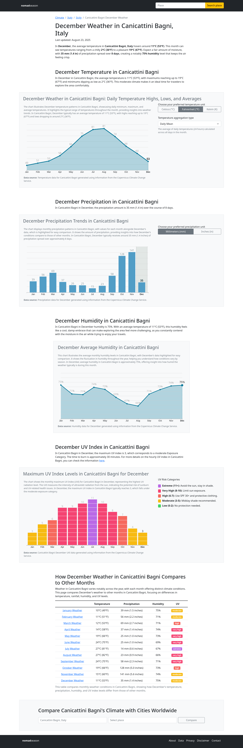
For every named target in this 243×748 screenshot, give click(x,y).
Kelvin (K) (212, 109)
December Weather (72, 680)
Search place (214, 5)
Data (181, 740)
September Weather (72, 661)
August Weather (72, 655)
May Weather (72, 636)
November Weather (72, 674)
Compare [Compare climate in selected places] (191, 720)
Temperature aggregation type (176, 117)
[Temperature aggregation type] (189, 124)
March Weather (72, 623)
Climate (59, 17)
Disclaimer (203, 740)
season (29, 5)
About (172, 740)
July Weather (72, 648)
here (101, 460)
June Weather (72, 642)
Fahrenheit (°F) (190, 109)
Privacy (190, 740)
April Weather (72, 629)
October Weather (72, 668)
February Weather (72, 616)
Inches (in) (207, 231)
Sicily (79, 17)
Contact (216, 740)
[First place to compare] (72, 720)
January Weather (72, 610)
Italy (69, 17)
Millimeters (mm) (176, 231)
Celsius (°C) (168, 109)
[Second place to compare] (142, 720)
